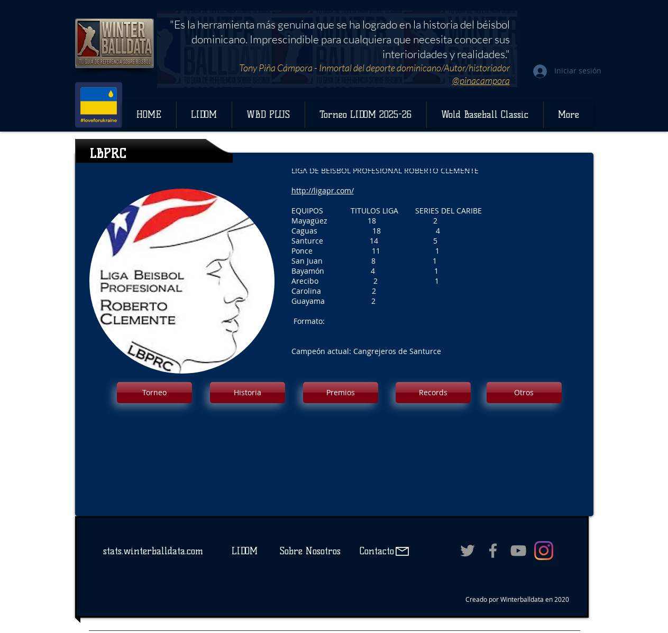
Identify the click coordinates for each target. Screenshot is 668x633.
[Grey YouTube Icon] (518, 550)
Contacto (375, 551)
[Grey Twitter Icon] (467, 550)
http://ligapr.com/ (322, 190)
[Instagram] (543, 550)
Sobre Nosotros (310, 551)
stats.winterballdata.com (153, 551)
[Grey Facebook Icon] (492, 550)
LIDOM (245, 551)
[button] (154, 392)
